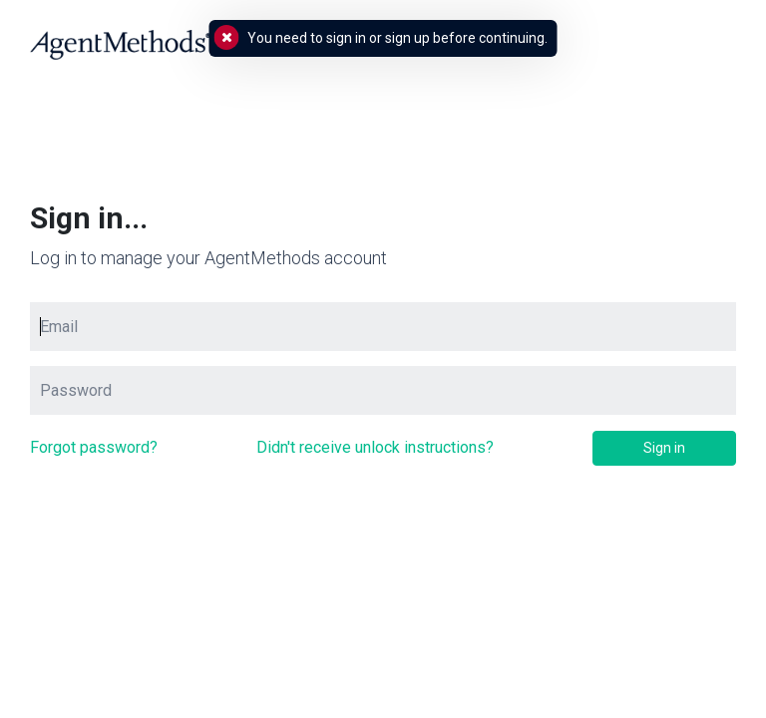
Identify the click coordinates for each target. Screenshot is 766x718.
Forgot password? (94, 447)
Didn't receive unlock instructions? (375, 447)
